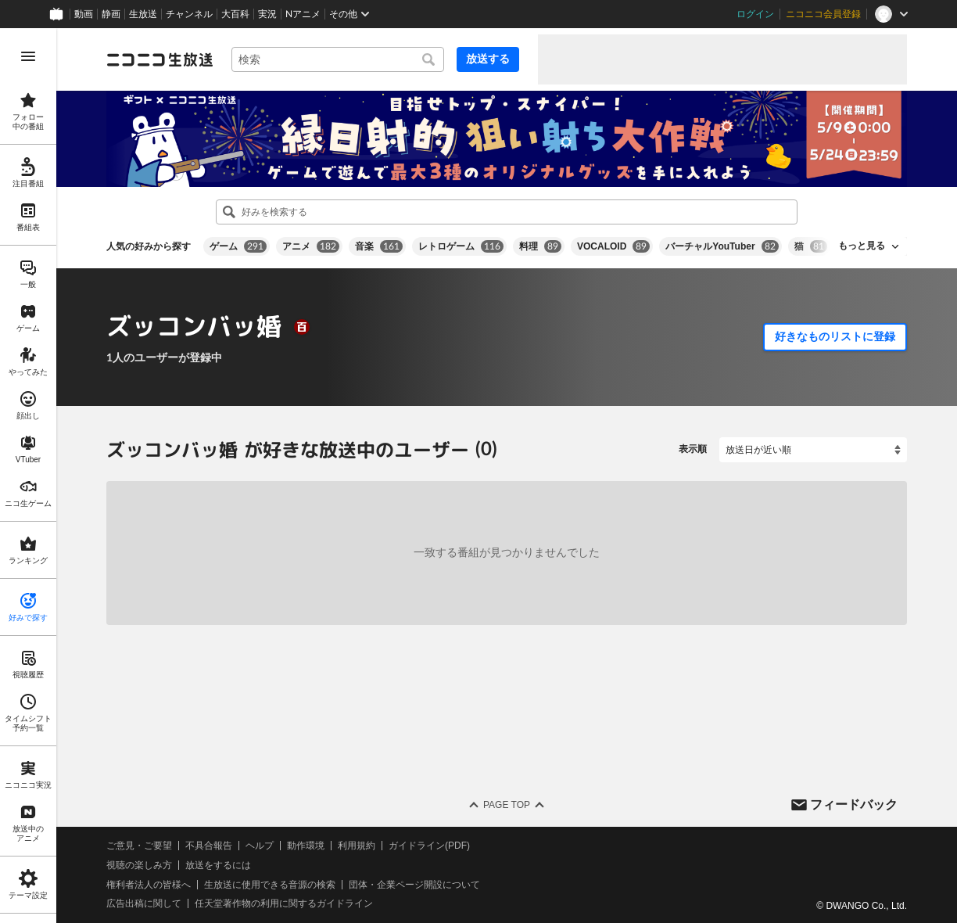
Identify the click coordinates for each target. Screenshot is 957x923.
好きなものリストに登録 (835, 336)
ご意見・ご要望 (139, 845)
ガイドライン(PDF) (429, 845)
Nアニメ (303, 14)
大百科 (235, 14)
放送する (488, 58)
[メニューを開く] (28, 56)
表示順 (693, 449)
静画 (111, 14)
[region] (28, 475)
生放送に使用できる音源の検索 (269, 884)
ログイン (755, 14)
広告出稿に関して (143, 903)
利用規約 (356, 845)
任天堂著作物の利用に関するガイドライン (284, 903)
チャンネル (189, 14)
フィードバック (854, 803)
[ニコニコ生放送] (159, 59)
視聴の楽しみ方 (139, 865)
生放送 (143, 14)
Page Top (506, 804)
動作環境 (305, 845)
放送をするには (218, 865)
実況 (267, 14)
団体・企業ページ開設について (414, 884)
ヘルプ (260, 845)
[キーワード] (337, 59)
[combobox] (337, 59)
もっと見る (861, 245)
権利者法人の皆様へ (148, 883)
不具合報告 (208, 845)
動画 (83, 14)
